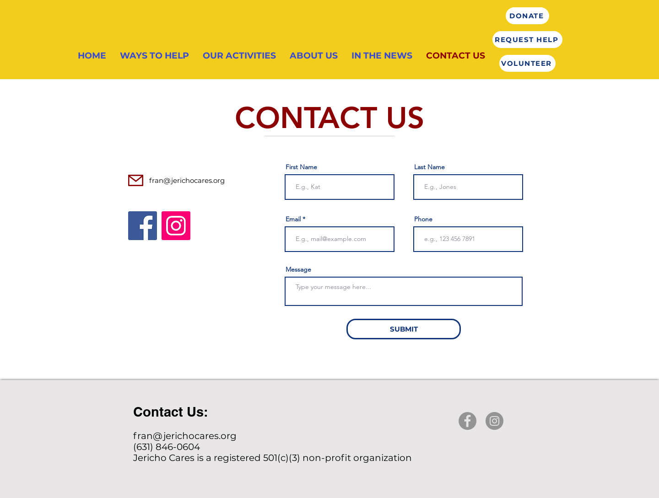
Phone (423, 219)
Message (298, 269)
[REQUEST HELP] (527, 39)
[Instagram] (176, 225)
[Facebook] (142, 225)
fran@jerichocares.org (187, 180)
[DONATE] (527, 15)
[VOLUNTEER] (527, 63)
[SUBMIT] (403, 329)
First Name (301, 167)
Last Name (429, 167)
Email (293, 219)
